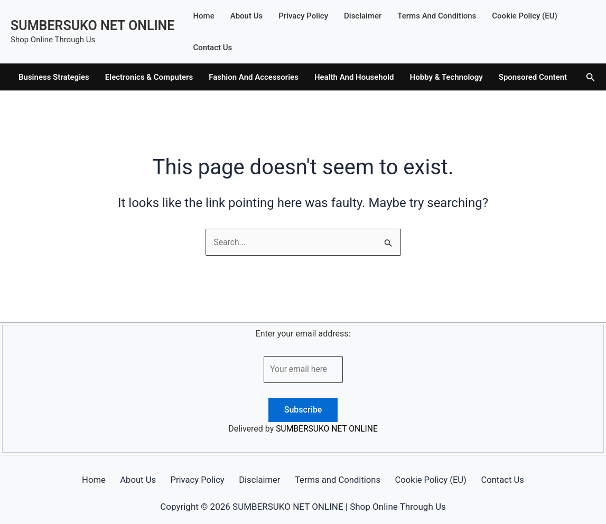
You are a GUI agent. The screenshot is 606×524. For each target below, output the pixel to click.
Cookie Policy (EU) (524, 16)
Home (203, 16)
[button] (590, 77)
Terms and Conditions (436, 16)
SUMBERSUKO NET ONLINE (92, 25)
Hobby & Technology (446, 77)
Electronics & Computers (149, 77)
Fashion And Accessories (254, 77)
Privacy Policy (303, 16)
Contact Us (212, 47)
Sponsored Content (533, 77)
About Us (246, 16)
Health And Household (354, 77)
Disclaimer (362, 16)
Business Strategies (53, 77)
